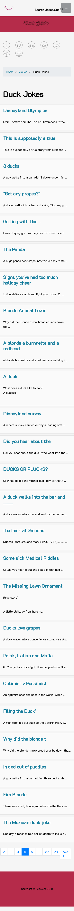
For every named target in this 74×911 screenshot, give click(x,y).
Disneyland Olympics (25, 110)
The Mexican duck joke (26, 822)
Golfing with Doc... (21, 221)
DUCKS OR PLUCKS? (25, 469)
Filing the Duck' (19, 711)
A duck (10, 376)
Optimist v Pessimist (24, 683)
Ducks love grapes (21, 628)
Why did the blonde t (24, 739)
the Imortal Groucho (23, 530)
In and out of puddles (24, 767)
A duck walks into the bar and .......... (34, 500)
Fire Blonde (14, 794)
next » (66, 854)
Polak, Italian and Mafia (28, 655)
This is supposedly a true (29, 138)
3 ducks (11, 166)
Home (10, 72)
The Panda (14, 249)
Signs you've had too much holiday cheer (30, 280)
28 (56, 852)
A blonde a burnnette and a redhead (31, 346)
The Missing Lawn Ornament (32, 586)
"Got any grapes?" (21, 194)
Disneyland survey (22, 414)
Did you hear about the (27, 441)
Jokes (23, 72)
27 (47, 852)
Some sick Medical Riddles (31, 558)
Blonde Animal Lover (24, 310)
